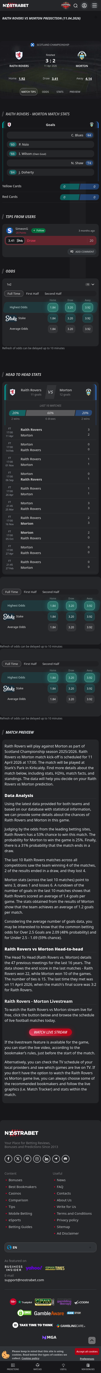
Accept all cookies (87, 1351)
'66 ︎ (12, 154)
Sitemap (63, 1227)
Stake (16, 318)
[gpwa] (44, 1302)
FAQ (60, 1187)
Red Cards (9, 196)
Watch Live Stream (50, 1032)
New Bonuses (88, 1367)
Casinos (15, 1193)
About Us (64, 1200)
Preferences (87, 1358)
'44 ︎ (89, 135)
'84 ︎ (12, 172)
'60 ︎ (12, 144)
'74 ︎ (89, 163)
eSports (15, 1220)
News (61, 1180)
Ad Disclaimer (68, 1233)
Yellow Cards (11, 186)
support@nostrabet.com (24, 1280)
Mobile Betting (20, 1213)
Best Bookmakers (23, 1187)
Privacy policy (68, 1220)
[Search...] (75, 5)
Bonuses (15, 1180)
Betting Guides (20, 1227)
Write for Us (66, 1207)
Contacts (64, 1193)
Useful (63, 1367)
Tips (12, 1207)
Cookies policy (30, 1358)
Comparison (18, 1200)
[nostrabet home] (22, 1133)
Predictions (13, 1367)
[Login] (84, 5)
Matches (38, 1367)
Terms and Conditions (74, 1213)
